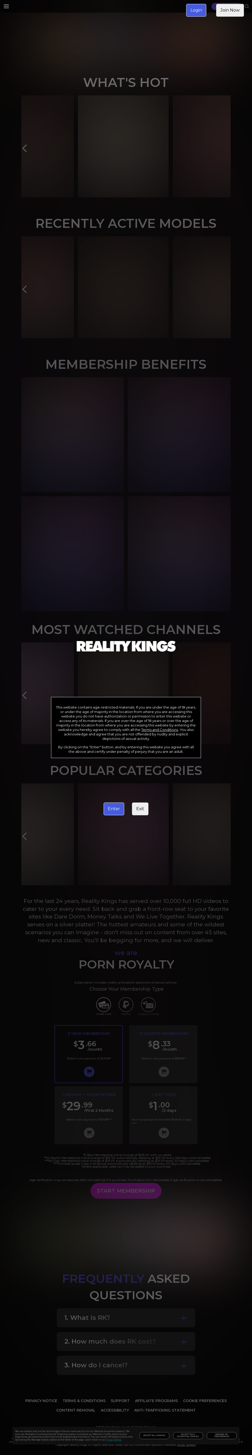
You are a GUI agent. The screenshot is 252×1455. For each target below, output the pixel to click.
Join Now (230, 10)
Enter (114, 808)
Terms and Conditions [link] (159, 730)
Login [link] (196, 10)
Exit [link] (140, 808)
